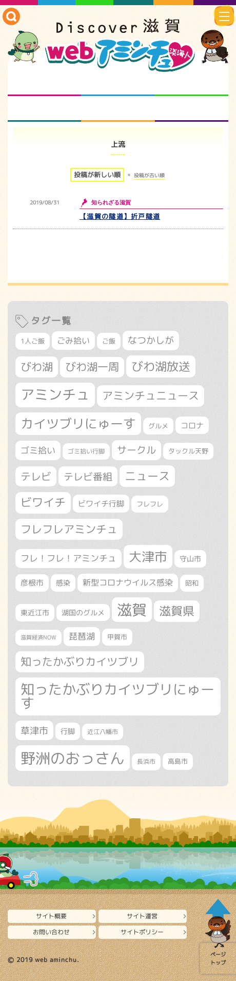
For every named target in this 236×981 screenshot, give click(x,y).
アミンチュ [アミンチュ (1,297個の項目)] (55, 394)
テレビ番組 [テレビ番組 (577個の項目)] (88, 476)
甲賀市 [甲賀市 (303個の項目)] (117, 637)
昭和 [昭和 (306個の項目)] (192, 583)
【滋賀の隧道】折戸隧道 (120, 216)
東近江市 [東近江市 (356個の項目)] (35, 613)
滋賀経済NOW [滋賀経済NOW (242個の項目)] (38, 637)
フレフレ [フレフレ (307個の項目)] (149, 503)
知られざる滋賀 (44, 83)
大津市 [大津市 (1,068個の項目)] (148, 556)
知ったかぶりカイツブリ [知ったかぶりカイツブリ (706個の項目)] (80, 661)
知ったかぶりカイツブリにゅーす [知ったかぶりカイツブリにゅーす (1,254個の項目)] (117, 696)
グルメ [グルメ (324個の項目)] (158, 425)
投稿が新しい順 (97, 174)
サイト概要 (51, 916)
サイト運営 (142, 916)
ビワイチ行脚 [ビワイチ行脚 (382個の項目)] (101, 503)
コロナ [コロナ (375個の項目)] (192, 425)
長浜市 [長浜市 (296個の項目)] (146, 761)
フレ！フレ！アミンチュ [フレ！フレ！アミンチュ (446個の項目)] (68, 558)
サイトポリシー (142, 932)
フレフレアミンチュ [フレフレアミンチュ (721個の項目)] (69, 529)
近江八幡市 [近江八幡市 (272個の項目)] (102, 731)
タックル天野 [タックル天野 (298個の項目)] (188, 451)
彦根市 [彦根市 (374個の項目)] (32, 582)
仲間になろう (191, 83)
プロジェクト (117, 109)
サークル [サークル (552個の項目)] (136, 450)
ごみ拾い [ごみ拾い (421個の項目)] (73, 340)
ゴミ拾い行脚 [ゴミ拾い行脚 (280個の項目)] (86, 451)
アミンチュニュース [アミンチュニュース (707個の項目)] (150, 395)
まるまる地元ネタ (44, 109)
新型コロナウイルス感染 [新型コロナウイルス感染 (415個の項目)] (128, 582)
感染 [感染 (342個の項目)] (63, 583)
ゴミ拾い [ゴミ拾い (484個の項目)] (38, 450)
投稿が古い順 (149, 175)
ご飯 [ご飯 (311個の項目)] (108, 341)
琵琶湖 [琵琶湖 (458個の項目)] (82, 636)
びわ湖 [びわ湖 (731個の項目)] (37, 366)
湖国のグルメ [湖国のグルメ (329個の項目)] (83, 612)
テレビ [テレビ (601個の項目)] (36, 476)
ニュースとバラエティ (191, 109)
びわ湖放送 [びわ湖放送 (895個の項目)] (160, 366)
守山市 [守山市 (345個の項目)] (190, 559)
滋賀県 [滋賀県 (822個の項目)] (176, 611)
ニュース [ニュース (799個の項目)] (147, 476)
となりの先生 (117, 83)
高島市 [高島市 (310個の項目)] (178, 761)
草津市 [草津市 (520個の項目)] (34, 730)
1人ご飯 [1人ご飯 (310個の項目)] (33, 341)
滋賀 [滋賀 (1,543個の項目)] (132, 609)
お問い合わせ (51, 932)
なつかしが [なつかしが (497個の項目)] (151, 340)
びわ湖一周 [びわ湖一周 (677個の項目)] (92, 367)
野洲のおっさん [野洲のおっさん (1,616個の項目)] (73, 757)
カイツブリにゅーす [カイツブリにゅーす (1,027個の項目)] (78, 423)
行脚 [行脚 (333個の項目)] (68, 731)
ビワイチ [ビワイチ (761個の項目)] (43, 502)
